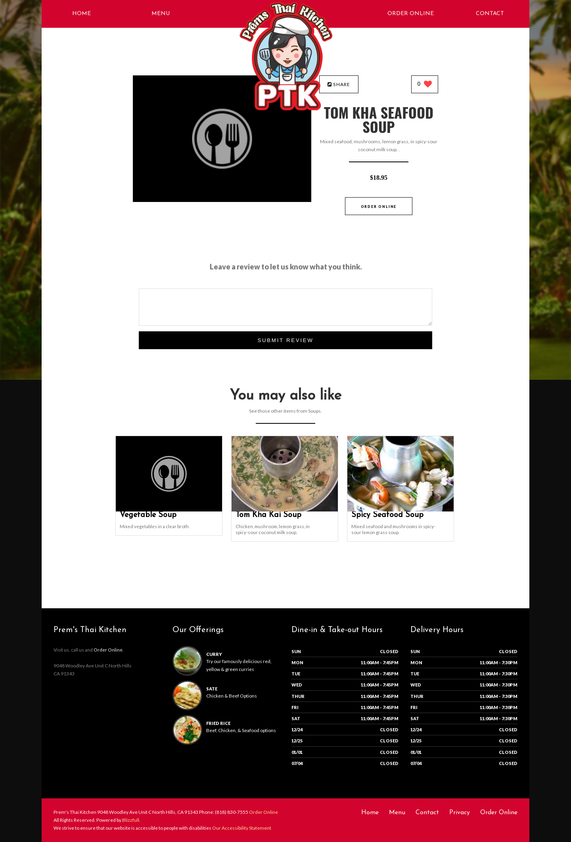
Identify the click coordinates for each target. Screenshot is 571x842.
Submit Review (285, 340)
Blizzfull (130, 820)
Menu (160, 14)
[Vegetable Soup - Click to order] (169, 510)
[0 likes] (425, 84)
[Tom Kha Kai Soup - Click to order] (285, 510)
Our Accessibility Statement (241, 828)
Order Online (410, 14)
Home (81, 14)
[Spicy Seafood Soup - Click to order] (400, 510)
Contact (490, 14)
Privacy (459, 812)
